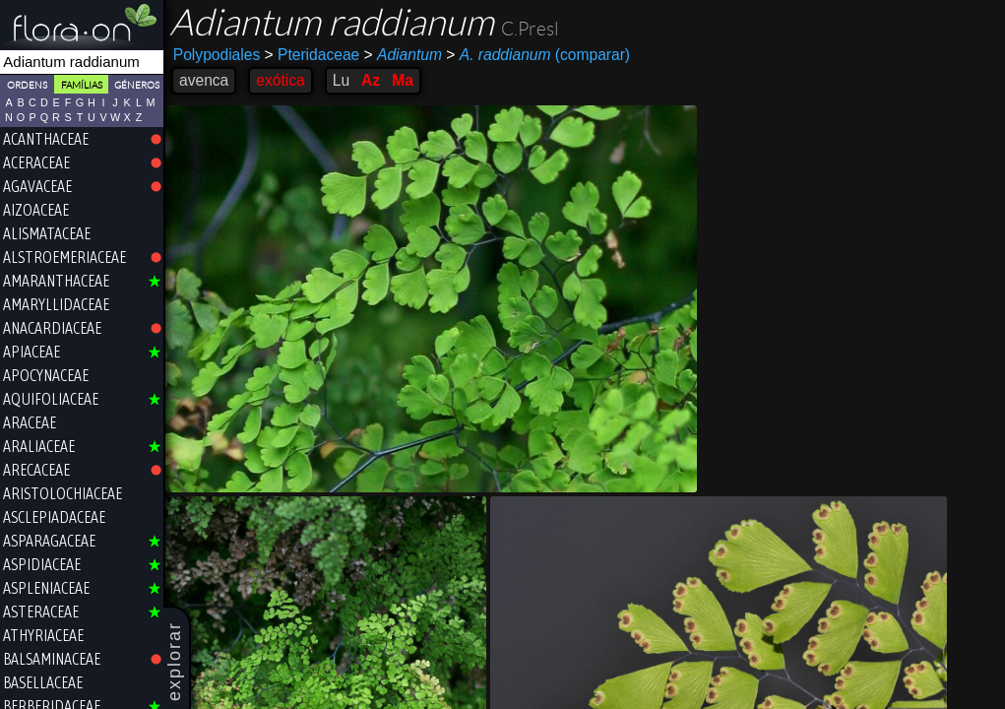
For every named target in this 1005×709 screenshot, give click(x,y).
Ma (402, 80)
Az (370, 80)
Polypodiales (216, 54)
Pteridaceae (312, 54)
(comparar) (538, 55)
